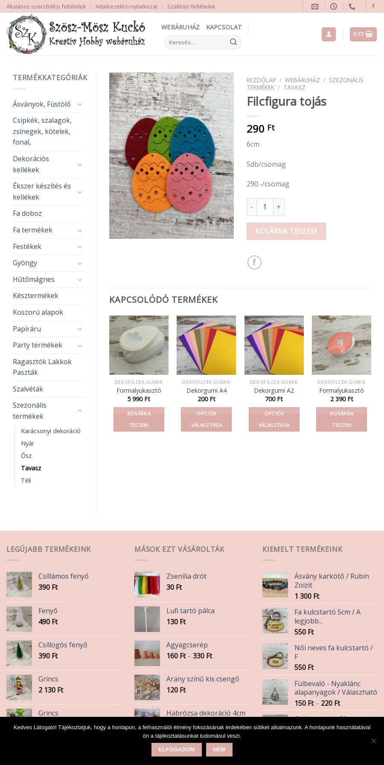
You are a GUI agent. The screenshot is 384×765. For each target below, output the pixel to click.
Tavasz (31, 468)
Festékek (27, 246)
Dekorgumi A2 (274, 390)
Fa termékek (32, 230)
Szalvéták (28, 389)
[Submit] (233, 42)
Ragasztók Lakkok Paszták (42, 367)
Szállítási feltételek (191, 6)
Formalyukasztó (138, 390)
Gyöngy (25, 262)
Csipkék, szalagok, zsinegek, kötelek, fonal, (42, 131)
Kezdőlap (261, 80)
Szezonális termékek (30, 410)
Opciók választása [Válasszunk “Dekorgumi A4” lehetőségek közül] (206, 419)
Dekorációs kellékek (31, 164)
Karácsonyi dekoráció (51, 431)
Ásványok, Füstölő (42, 104)
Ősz (26, 456)
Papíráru (27, 328)
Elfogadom (177, 750)
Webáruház (180, 27)
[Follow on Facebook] (373, 6)
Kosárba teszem (286, 231)
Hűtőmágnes (34, 279)
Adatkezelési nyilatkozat (126, 6)
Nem (219, 750)
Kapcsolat (224, 27)
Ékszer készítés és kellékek (42, 191)
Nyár (27, 443)
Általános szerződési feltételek (46, 6)
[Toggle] (79, 104)
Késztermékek (35, 295)
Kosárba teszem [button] (139, 419)
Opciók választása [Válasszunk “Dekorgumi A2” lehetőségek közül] (274, 419)
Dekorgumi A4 (206, 390)
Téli (26, 480)
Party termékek (37, 345)
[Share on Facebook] (254, 262)
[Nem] (373, 743)
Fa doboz (27, 213)
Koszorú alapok (38, 312)
